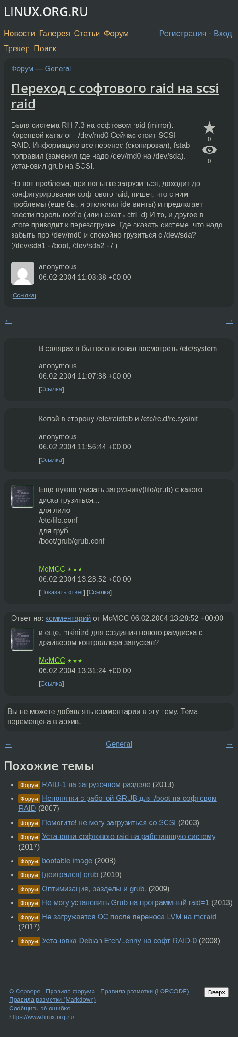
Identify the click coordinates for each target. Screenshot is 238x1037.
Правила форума (70, 991)
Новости (19, 33)
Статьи (87, 33)
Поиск (45, 48)
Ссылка (24, 295)
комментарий (68, 618)
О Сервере (25, 991)
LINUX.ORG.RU (46, 12)
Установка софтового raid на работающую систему (128, 836)
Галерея (54, 33)
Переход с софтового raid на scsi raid (115, 95)
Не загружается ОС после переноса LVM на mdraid (129, 917)
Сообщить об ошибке (39, 1008)
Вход (223, 33)
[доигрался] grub (70, 874)
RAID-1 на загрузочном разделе (96, 784)
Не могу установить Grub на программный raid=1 (125, 903)
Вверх (216, 992)
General (58, 69)
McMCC (52, 569)
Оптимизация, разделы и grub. (94, 889)
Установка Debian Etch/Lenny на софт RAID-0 (119, 941)
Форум (116, 33)
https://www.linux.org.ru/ (41, 1017)
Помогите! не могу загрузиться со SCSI (109, 823)
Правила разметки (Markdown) (52, 999)
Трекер (17, 48)
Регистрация (183, 33)
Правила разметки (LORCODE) (144, 991)
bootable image (67, 861)
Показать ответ (62, 592)
